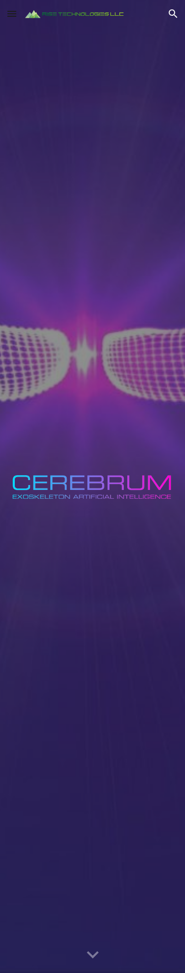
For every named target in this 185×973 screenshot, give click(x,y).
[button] (12, 13)
